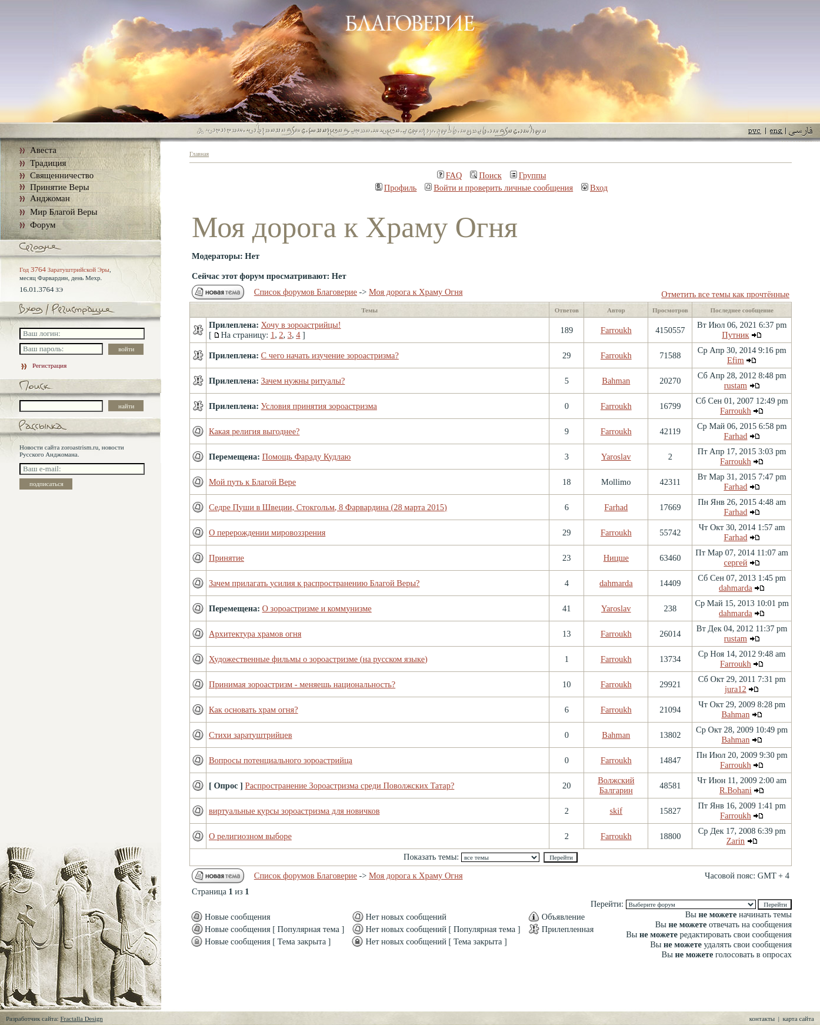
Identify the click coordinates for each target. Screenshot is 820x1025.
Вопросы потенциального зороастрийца (280, 760)
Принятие (226, 558)
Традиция (48, 163)
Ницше (616, 558)
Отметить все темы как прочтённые (725, 294)
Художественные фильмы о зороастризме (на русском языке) (318, 659)
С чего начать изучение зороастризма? (330, 355)
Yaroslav (616, 456)
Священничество (62, 175)
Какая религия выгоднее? (254, 431)
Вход (594, 187)
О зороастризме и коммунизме (317, 608)
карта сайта (798, 1018)
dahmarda (616, 583)
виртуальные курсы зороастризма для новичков (294, 811)
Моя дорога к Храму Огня (415, 292)
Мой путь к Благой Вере (252, 482)
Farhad (735, 436)
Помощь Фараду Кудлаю (306, 456)
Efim (735, 360)
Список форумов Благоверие (305, 292)
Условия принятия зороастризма (319, 406)
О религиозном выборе (250, 836)
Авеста (43, 150)
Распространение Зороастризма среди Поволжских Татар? (349, 785)
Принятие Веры (59, 187)
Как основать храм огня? (253, 709)
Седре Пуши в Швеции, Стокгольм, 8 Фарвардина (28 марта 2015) (328, 507)
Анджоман (50, 198)
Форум (42, 224)
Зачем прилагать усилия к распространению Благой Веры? (314, 583)
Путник (735, 335)
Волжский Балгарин (616, 785)
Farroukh (616, 330)
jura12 (735, 689)
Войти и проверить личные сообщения (499, 187)
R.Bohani (735, 790)
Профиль (396, 187)
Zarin (735, 841)
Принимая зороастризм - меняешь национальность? (302, 684)
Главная (199, 154)
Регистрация (42, 365)
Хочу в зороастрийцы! (301, 325)
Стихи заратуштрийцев (250, 735)
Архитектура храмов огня (255, 633)
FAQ (449, 175)
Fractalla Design (81, 1018)
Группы (528, 175)
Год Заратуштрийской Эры (64, 269)
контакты (762, 1018)
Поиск (486, 175)
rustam (735, 385)
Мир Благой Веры (63, 212)
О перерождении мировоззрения (267, 532)
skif (616, 811)
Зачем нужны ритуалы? (303, 380)
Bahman (616, 380)
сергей (735, 562)
